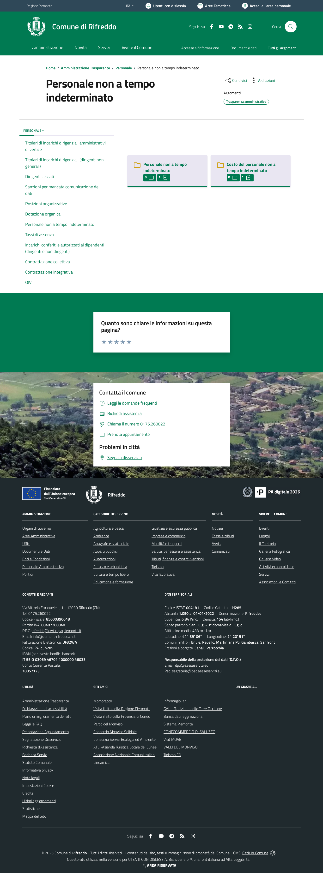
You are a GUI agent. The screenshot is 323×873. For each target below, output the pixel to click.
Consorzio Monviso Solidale (115, 732)
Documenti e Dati (36, 551)
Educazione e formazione (113, 582)
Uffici (26, 543)
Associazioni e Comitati (277, 582)
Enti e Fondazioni (36, 559)
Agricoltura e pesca (108, 528)
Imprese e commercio (168, 536)
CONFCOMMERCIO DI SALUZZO (189, 732)
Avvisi (216, 543)
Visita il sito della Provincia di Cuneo (121, 716)
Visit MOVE (172, 739)
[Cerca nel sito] (290, 26)
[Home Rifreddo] (71, 26)
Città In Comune (255, 853)
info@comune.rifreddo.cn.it (54, 636)
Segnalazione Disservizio (41, 739)
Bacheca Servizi (34, 755)
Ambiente (101, 536)
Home (50, 68)
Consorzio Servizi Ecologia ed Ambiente (124, 739)
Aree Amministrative (38, 536)
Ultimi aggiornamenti (39, 801)
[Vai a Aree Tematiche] (214, 6)
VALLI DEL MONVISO (181, 747)
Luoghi (264, 536)
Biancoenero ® (180, 859)
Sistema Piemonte (178, 724)
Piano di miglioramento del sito (46, 716)
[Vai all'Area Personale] (266, 6)
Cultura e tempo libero (111, 574)
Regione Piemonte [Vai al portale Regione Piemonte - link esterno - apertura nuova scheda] (39, 5)
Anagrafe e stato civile (111, 543)
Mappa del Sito (34, 816)
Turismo (158, 566)
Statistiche (31, 808)
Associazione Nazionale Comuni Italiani (124, 755)
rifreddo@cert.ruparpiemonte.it (56, 631)
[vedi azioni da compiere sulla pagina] (262, 80)
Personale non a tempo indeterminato (165, 167)
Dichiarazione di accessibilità (44, 709)
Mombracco (102, 701)
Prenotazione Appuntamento (45, 732)
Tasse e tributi (223, 536)
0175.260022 (39, 613)
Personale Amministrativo (43, 566)
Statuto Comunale (37, 762)
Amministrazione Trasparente (85, 68)
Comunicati (221, 551)
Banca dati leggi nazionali (184, 716)
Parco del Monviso (107, 724)
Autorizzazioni (104, 559)
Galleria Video (270, 559)
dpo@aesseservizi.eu (191, 665)
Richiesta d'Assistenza (40, 747)
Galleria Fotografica (274, 551)
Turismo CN (172, 755)
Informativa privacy (37, 770)
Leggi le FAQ (32, 724)
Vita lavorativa (163, 574)
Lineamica (101, 762)
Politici (27, 574)
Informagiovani (175, 701)
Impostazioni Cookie (38, 785)
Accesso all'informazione (200, 48)
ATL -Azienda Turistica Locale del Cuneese (126, 747)
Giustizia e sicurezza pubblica (174, 528)
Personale (124, 68)
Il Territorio (267, 543)
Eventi (264, 528)
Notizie (217, 528)
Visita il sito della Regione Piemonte (121, 709)
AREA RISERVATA (158, 865)
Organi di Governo (36, 528)
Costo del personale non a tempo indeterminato (251, 167)
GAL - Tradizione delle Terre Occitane (193, 709)
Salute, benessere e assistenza (176, 551)
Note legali (31, 778)
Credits (27, 793)
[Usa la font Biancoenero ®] (166, 6)
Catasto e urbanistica (110, 566)
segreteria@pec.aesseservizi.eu (196, 671)
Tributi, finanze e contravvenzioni (178, 559)
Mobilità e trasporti (167, 543)
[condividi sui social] (236, 80)
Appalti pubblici (105, 551)
